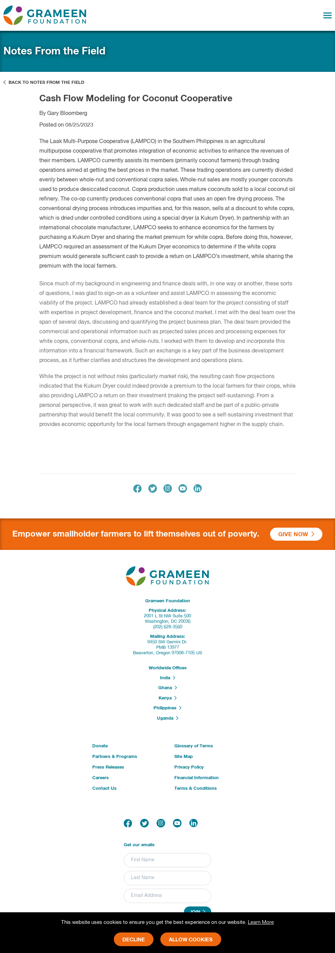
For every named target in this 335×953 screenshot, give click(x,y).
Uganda (167, 718)
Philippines (167, 708)
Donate (100, 746)
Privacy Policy (189, 767)
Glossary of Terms (193, 746)
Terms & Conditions (195, 788)
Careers (100, 778)
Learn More (261, 922)
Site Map (183, 757)
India (167, 677)
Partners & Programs (114, 757)
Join (197, 912)
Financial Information (196, 778)
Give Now (296, 534)
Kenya (168, 698)
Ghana (167, 687)
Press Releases (108, 767)
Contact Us (104, 788)
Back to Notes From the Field (43, 82)
